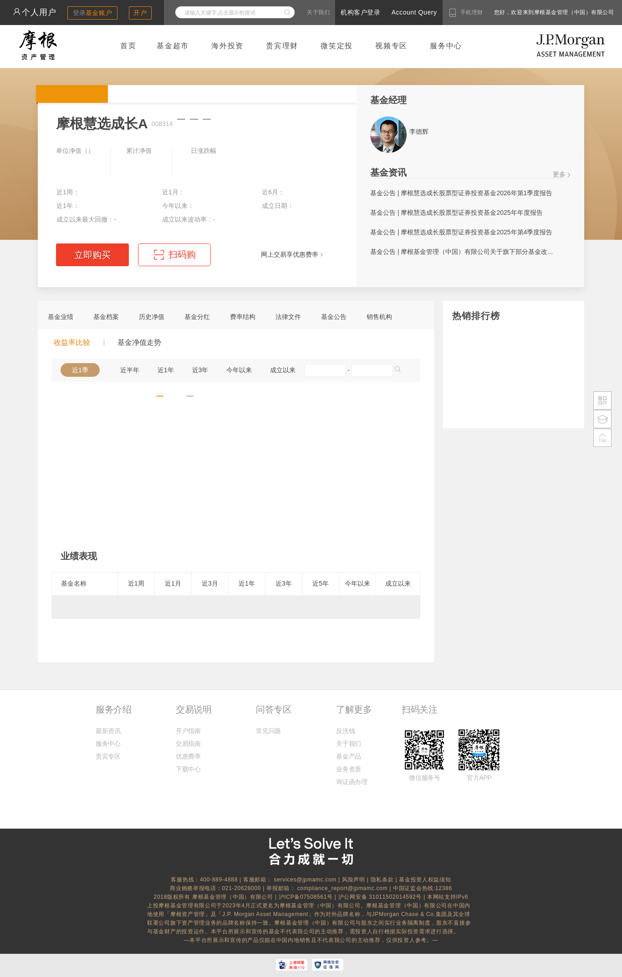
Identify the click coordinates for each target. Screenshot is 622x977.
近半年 (129, 370)
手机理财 (471, 12)
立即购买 (92, 255)
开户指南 (188, 730)
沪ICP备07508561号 (307, 897)
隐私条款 (382, 879)
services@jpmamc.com (305, 879)
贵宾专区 (108, 756)
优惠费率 (188, 756)
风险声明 (353, 879)
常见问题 (268, 730)
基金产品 (348, 756)
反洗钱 (345, 730)
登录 (92, 12)
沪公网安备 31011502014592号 (381, 897)
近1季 (80, 370)
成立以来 (283, 370)
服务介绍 (113, 709)
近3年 (200, 370)
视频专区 (391, 46)
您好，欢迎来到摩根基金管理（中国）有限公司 (525, 12)
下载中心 (188, 769)
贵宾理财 (282, 46)
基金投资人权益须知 (425, 879)
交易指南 (188, 743)
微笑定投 (337, 46)
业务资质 (348, 769)
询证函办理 (351, 781)
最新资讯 (108, 730)
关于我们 (318, 12)
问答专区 (273, 709)
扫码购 (182, 254)
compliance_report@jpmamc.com (343, 888)
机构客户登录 (360, 12)
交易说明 (193, 709)
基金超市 (173, 46)
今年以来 (239, 370)
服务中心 (446, 46)
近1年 (166, 370)
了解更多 (354, 709)
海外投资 (227, 46)
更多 (559, 174)
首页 (128, 46)
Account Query (414, 12)
